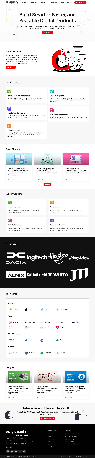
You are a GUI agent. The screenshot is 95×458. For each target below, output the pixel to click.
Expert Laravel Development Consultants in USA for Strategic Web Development (47, 390)
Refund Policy (85, 456)
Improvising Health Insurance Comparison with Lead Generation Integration (76, 171)
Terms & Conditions (75, 456)
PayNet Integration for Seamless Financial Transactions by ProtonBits (47, 171)
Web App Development (59, 115)
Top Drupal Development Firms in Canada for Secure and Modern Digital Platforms (75, 390)
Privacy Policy (65, 456)
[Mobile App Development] (9, 109)
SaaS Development (57, 96)
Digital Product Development (18, 96)
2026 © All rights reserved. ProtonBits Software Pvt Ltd (21, 456)
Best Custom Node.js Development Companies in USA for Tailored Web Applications (18, 390)
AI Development (13, 130)
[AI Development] (9, 126)
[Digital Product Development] (9, 91)
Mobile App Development (17, 113)
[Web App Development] (52, 110)
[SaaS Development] (52, 91)
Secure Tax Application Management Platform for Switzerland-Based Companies (18, 172)
